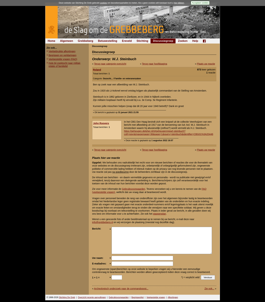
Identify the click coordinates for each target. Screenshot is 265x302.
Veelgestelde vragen (155, 297)
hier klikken (179, 3)
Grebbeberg (85, 40)
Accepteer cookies (200, 3)
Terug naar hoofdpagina (154, 63)
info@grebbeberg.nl (102, 222)
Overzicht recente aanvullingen (92, 297)
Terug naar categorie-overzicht (110, 63)
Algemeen (66, 40)
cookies (103, 3)
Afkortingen (173, 297)
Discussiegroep (163, 40)
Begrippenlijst (137, 297)
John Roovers (101, 123)
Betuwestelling (107, 40)
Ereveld (127, 40)
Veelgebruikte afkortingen (62, 51)
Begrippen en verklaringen (62, 55)
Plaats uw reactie (206, 63)
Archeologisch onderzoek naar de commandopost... (121, 288)
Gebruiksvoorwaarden (133, 189)
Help (195, 40)
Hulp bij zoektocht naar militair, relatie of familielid (65, 65)
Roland (97, 69)
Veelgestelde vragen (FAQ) (63, 59)
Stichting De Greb (67, 297)
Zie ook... (209, 288)
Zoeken (182, 40)
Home (51, 40)
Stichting (142, 40)
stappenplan (159, 213)
